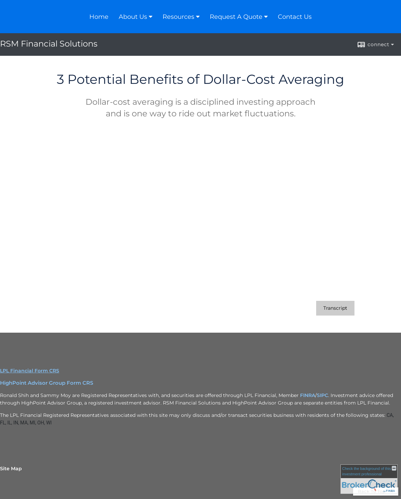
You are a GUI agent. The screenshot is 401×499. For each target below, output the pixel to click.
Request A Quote (236, 17)
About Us (133, 17)
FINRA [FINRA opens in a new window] (307, 395)
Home (98, 17)
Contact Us (295, 17)
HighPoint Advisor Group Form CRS (46, 383)
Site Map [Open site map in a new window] (11, 468)
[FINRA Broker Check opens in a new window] (369, 479)
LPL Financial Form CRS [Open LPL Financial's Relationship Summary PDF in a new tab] (29, 371)
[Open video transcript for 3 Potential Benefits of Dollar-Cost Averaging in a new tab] (335, 308)
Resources (178, 17)
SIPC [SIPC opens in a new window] (322, 395)
